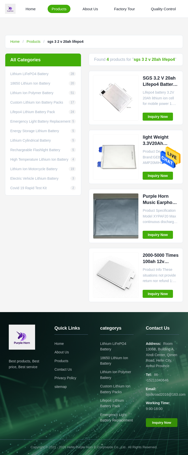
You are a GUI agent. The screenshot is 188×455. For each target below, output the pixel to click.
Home (31, 9)
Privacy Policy (65, 378)
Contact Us (63, 369)
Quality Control (163, 9)
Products (59, 9)
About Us (90, 9)
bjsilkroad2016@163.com (165, 394)
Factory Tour (124, 9)
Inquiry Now (158, 117)
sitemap (60, 387)
